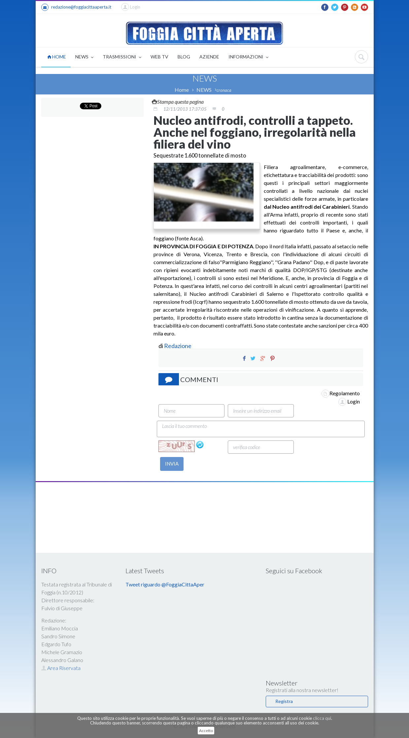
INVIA (172, 464)
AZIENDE (209, 56)
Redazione (178, 345)
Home (182, 90)
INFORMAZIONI (248, 57)
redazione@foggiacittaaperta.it (76, 7)
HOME (56, 56)
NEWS (84, 57)
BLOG (184, 56)
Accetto (206, 730)
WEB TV (159, 56)
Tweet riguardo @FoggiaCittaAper (164, 584)
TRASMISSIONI (122, 57)
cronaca (224, 90)
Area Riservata (61, 668)
